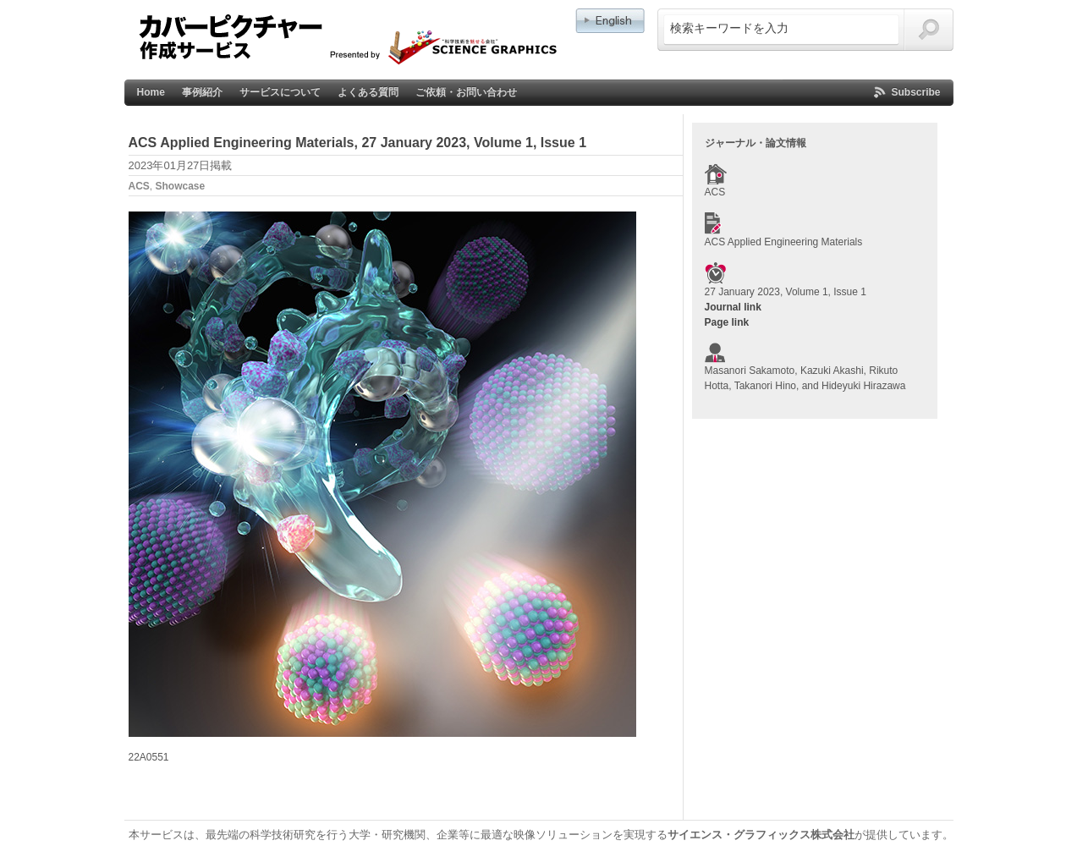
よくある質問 (368, 92)
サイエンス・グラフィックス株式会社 (761, 834)
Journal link (733, 307)
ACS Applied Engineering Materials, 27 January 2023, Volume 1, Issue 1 (358, 142)
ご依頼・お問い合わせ (466, 92)
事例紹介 (202, 92)
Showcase (181, 186)
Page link (727, 322)
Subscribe (915, 92)
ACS (139, 186)
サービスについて (280, 92)
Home (151, 92)
